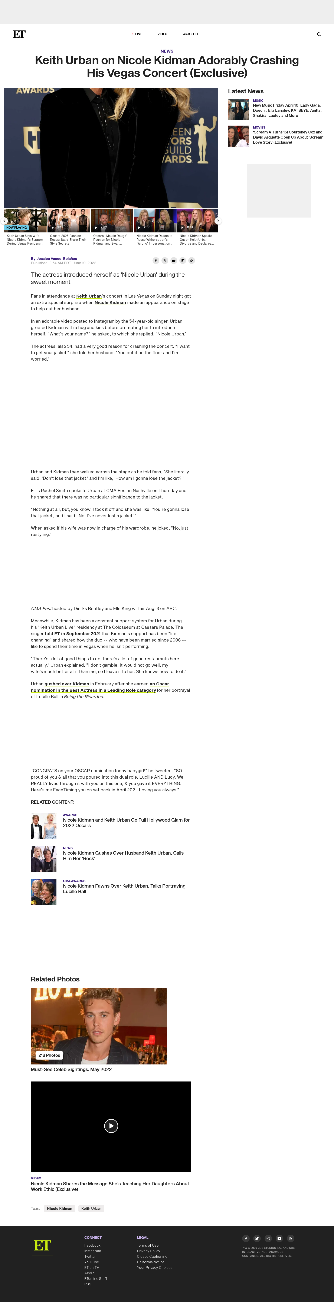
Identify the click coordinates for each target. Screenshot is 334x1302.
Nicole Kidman (110, 302)
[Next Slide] (218, 221)
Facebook (92, 1245)
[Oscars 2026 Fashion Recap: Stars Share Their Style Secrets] (68, 228)
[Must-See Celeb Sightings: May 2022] (111, 1026)
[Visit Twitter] (257, 1239)
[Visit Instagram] (268, 1239)
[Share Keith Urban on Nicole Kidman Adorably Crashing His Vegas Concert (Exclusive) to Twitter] (165, 261)
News (167, 51)
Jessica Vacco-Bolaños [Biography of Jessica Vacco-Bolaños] (56, 258)
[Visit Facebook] (246, 1239)
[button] (111, 1126)
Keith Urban (89, 296)
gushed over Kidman (67, 684)
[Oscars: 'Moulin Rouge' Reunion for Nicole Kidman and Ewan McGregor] (111, 228)
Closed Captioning (152, 1256)
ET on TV (91, 1267)
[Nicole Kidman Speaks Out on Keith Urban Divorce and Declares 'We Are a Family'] (198, 228)
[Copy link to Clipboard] (192, 261)
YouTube (91, 1262)
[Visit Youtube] (279, 1239)
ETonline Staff (95, 1278)
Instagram (92, 1251)
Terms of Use (147, 1245)
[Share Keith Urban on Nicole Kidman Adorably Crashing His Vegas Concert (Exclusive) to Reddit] (174, 261)
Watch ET (191, 34)
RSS (87, 1284)
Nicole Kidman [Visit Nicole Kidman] (59, 1209)
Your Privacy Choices (154, 1267)
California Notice (150, 1262)
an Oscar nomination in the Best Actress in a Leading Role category (100, 687)
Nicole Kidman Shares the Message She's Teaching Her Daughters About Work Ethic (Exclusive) (110, 1186)
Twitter (90, 1256)
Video (162, 34)
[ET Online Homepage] (19, 34)
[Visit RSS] (290, 1239)
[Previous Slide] (4, 221)
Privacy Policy (148, 1251)
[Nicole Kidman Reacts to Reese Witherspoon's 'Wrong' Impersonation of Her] (155, 228)
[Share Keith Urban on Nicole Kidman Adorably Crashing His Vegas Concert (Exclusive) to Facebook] (156, 261)
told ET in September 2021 (73, 634)
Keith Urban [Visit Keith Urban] (91, 1209)
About (89, 1273)
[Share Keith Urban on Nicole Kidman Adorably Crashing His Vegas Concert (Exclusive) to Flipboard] (183, 261)
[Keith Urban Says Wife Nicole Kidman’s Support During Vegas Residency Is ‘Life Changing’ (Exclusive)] (25, 228)
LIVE (139, 34)
